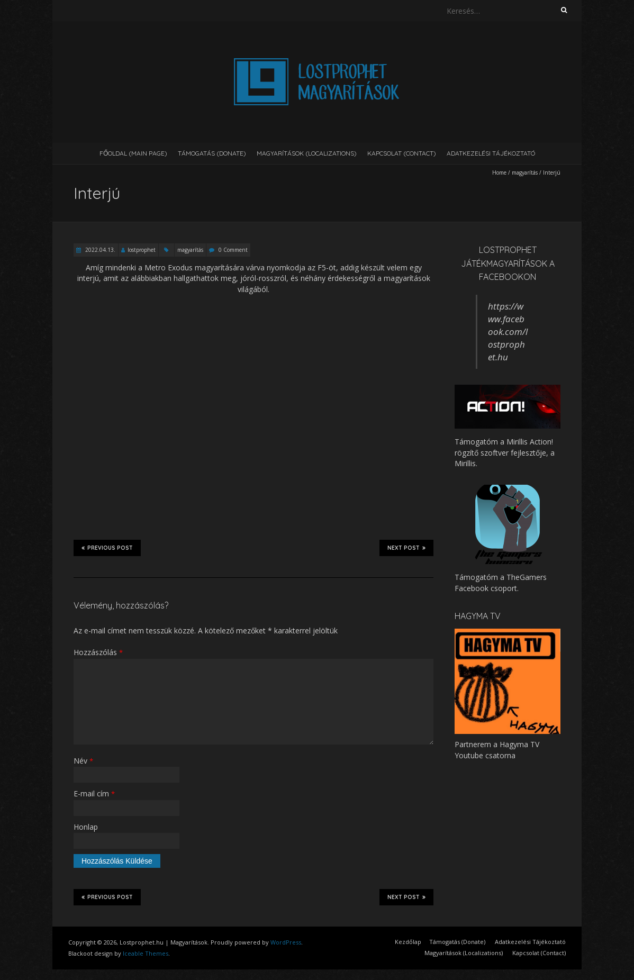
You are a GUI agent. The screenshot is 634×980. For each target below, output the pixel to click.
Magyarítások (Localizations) (307, 153)
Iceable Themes (145, 953)
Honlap (86, 827)
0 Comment (233, 249)
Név (83, 761)
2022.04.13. (99, 249)
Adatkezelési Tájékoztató (491, 153)
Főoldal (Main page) (133, 153)
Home (499, 172)
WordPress (285, 942)
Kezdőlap (408, 942)
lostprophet (142, 249)
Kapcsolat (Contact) (401, 153)
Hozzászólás (98, 652)
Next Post (406, 547)
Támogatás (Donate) (212, 153)
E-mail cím (94, 793)
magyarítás (525, 172)
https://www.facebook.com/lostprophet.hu (508, 331)
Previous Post (107, 547)
